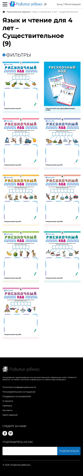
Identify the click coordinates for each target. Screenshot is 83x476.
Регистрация (72, 4)
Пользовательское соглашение (18, 392)
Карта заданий (10, 415)
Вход (59, 4)
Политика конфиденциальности (19, 387)
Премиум (7, 405)
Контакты (7, 410)
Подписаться (69, 451)
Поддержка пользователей (16, 396)
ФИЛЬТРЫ (16, 55)
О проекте (7, 401)
